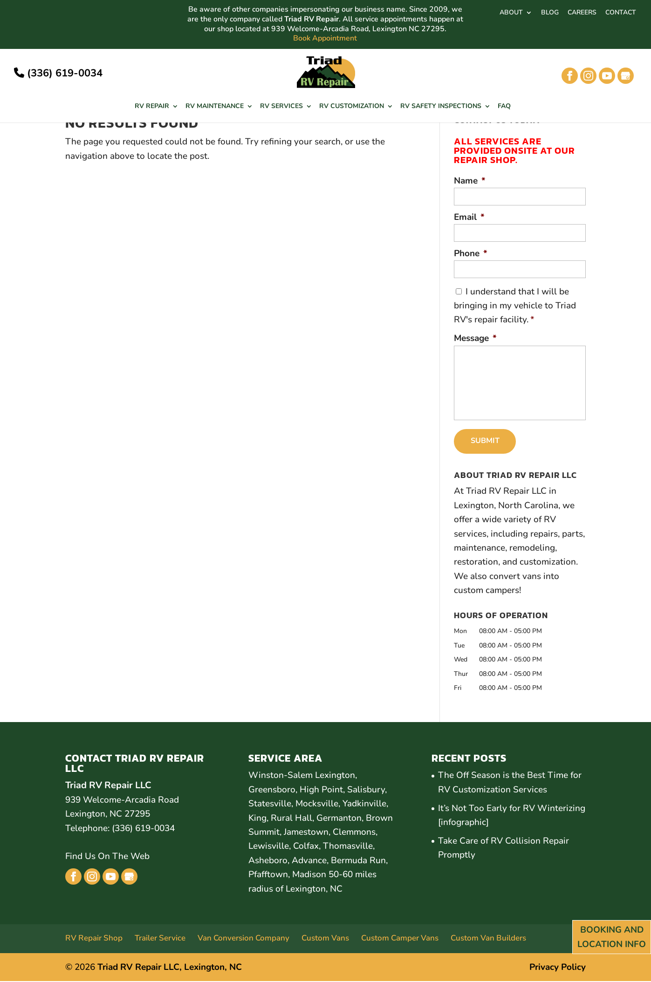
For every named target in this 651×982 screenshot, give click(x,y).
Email (469, 217)
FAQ (504, 106)
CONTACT (620, 13)
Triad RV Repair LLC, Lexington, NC (169, 968)
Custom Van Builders (488, 939)
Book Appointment (325, 38)
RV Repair (152, 106)
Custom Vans (325, 939)
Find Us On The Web (107, 857)
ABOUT (511, 13)
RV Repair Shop (94, 939)
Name (470, 181)
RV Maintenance (214, 106)
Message (475, 338)
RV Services (281, 106)
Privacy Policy (557, 968)
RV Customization (351, 106)
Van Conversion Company (243, 939)
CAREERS (582, 13)
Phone (470, 253)
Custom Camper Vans (400, 939)
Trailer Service (160, 939)
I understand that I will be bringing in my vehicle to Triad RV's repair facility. (515, 306)
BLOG (550, 13)
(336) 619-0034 (58, 73)
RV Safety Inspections (440, 106)
